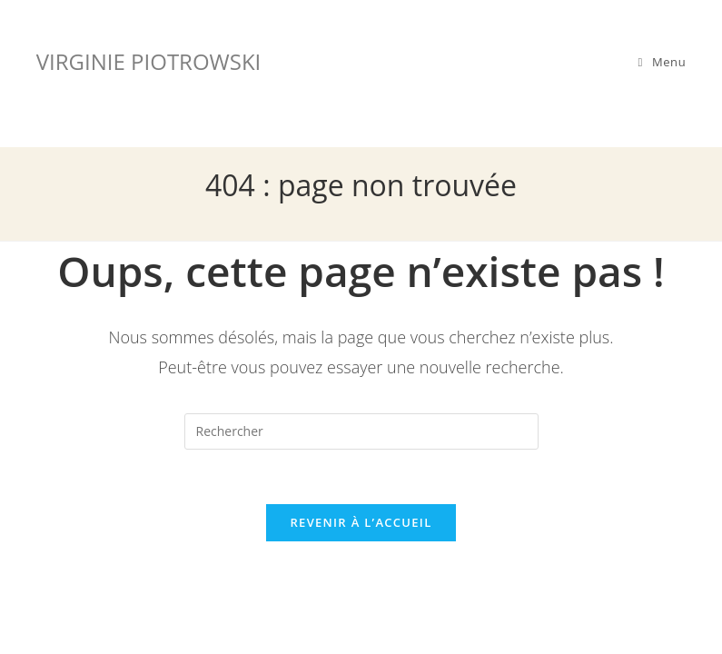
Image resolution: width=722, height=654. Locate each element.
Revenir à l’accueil (360, 522)
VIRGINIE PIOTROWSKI (149, 61)
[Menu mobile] (662, 62)
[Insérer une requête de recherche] (361, 431)
